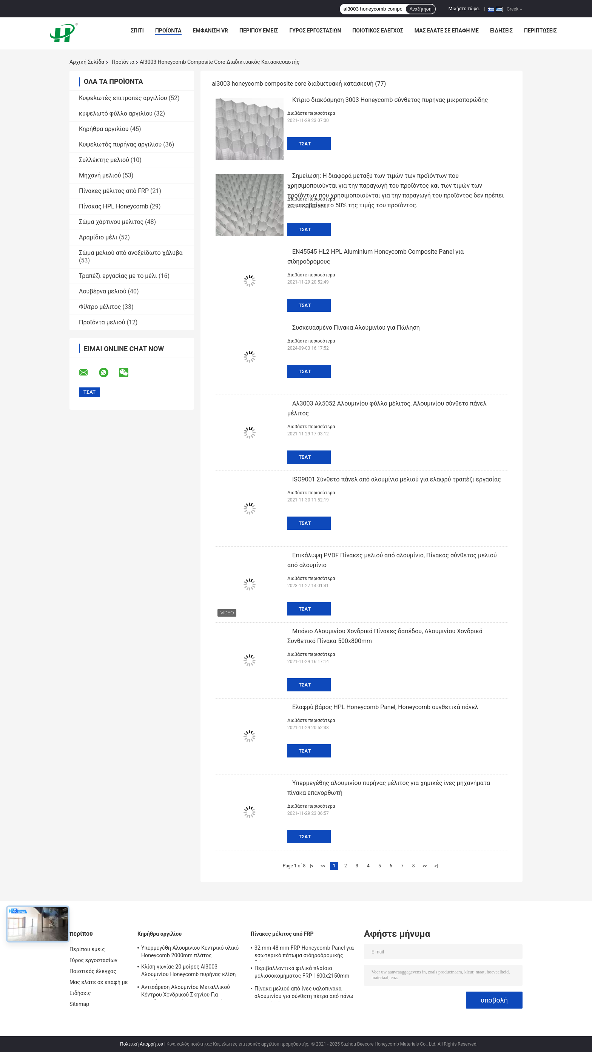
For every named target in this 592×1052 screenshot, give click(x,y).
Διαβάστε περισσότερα (311, 113)
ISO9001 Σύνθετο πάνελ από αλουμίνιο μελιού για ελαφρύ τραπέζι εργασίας (396, 479)
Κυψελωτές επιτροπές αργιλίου (123, 98)
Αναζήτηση (421, 9)
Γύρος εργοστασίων (315, 31)
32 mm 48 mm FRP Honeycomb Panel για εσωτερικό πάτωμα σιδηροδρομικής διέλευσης (304, 953)
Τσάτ (305, 144)
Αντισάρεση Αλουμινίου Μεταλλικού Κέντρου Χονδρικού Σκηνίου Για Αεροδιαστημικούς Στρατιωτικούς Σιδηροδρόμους (185, 992)
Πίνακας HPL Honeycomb (113, 206)
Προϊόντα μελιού (102, 322)
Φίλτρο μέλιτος (100, 306)
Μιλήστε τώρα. (464, 8)
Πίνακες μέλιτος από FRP (114, 190)
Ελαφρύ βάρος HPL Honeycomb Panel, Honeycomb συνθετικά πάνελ (385, 707)
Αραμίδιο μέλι (98, 237)
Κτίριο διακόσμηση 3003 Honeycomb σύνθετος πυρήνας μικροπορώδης (390, 99)
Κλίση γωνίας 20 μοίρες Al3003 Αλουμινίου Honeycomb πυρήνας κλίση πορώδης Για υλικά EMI (188, 972)
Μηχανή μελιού (100, 175)
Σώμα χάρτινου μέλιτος (111, 221)
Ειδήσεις (501, 31)
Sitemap (79, 1004)
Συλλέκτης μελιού (104, 160)
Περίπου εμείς (258, 31)
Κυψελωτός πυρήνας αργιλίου (120, 144)
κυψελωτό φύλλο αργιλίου (116, 113)
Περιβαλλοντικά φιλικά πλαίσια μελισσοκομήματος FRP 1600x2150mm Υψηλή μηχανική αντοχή (301, 973)
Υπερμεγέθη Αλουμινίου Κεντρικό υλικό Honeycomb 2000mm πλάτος (190, 951)
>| (436, 865)
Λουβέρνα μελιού (102, 291)
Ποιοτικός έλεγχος (377, 31)
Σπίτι (137, 31)
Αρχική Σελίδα (86, 62)
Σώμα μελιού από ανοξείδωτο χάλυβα (131, 252)
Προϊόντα (168, 31)
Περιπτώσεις (540, 31)
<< (323, 865)
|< (311, 865)
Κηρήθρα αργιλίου (104, 129)
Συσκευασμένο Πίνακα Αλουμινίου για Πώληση (356, 327)
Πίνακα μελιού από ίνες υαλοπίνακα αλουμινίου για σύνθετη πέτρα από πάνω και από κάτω (303, 993)
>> (424, 865)
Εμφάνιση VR (210, 31)
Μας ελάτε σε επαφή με (447, 31)
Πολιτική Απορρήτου (141, 1044)
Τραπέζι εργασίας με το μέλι (118, 275)
